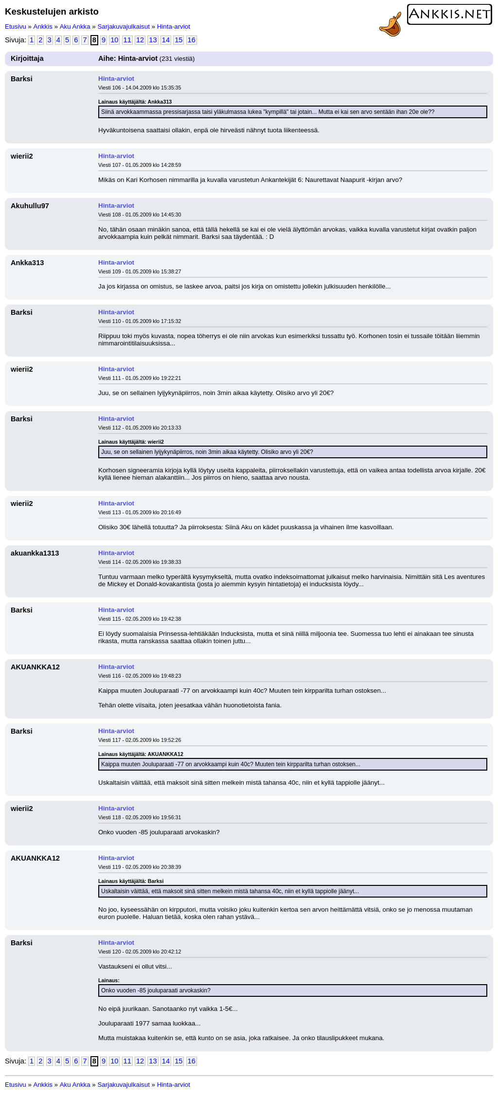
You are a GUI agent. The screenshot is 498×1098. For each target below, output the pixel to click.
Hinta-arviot (173, 26)
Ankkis (43, 26)
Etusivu (15, 26)
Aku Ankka (75, 26)
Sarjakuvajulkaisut (123, 26)
